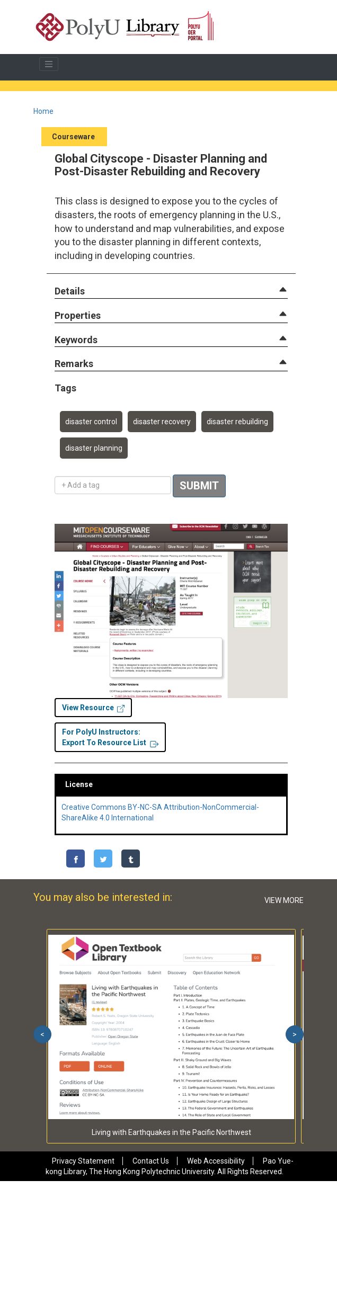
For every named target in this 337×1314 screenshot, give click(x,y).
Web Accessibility (216, 1161)
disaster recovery (162, 421)
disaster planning (93, 448)
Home (43, 111)
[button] (70, 292)
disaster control (91, 421)
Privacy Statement (83, 1161)
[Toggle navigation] (48, 64)
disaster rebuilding (237, 421)
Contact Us (150, 1161)
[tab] (171, 291)
